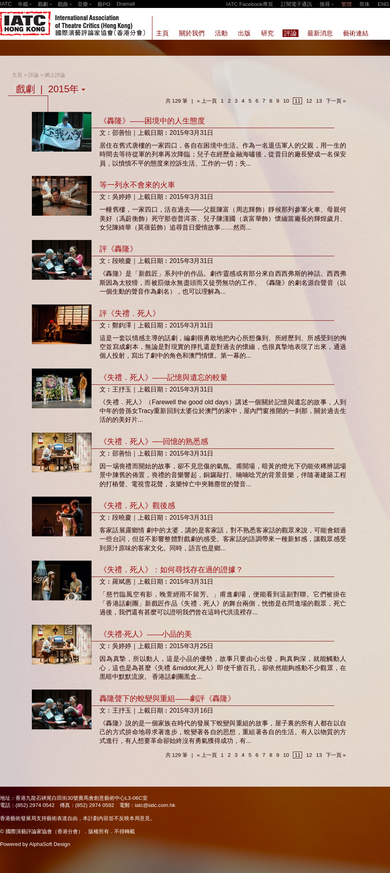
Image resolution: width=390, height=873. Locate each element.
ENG (383, 4)
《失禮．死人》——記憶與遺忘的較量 (163, 377)
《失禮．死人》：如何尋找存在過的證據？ (171, 569)
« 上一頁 (207, 101)
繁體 (346, 4)
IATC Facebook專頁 (249, 4)
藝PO (104, 4)
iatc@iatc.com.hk (155, 805)
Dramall (126, 4)
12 (309, 101)
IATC (6, 4)
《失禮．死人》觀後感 (137, 505)
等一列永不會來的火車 (137, 185)
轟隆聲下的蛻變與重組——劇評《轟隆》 (167, 698)
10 (286, 101)
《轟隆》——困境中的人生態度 (152, 121)
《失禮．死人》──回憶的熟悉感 (153, 441)
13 (319, 101)
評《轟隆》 (118, 249)
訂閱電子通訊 (296, 4)
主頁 (17, 75)
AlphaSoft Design (49, 844)
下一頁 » (336, 101)
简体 (364, 4)
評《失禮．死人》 (129, 313)
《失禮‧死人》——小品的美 (145, 634)
